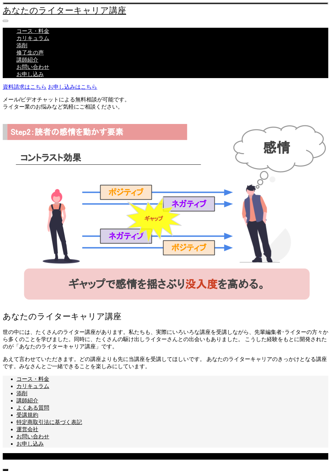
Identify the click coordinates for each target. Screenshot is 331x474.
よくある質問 (32, 408)
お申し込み (30, 74)
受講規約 (27, 415)
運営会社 (27, 429)
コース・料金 (32, 31)
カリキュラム (32, 38)
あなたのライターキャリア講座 (64, 10)
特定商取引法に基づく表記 (49, 422)
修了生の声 (30, 52)
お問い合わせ (32, 67)
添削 (21, 45)
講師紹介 (27, 60)
